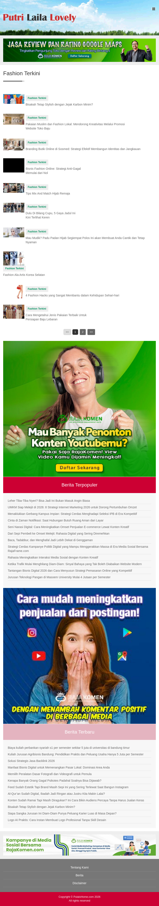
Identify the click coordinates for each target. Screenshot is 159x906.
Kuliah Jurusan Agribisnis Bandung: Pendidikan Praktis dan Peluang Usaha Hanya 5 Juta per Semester (76, 754)
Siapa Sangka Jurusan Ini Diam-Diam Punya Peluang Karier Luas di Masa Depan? (62, 813)
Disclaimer (79, 883)
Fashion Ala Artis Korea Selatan (24, 275)
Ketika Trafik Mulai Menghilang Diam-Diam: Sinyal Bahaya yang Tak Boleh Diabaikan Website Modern (75, 564)
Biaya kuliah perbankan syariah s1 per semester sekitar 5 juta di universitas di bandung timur (69, 747)
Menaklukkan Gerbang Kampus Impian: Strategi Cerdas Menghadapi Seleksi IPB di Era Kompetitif (72, 514)
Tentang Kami (80, 867)
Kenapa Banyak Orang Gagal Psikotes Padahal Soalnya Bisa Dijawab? (54, 780)
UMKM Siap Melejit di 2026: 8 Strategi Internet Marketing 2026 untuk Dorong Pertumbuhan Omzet (72, 507)
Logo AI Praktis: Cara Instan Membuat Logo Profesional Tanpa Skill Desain (57, 820)
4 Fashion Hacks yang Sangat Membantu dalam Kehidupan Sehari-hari (72, 295)
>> (91, 332)
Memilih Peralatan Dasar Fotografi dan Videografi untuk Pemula (50, 774)
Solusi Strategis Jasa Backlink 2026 (31, 761)
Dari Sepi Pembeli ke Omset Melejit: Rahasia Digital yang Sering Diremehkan (58, 533)
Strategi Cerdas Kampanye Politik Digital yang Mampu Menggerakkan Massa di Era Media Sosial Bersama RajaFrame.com (78, 549)
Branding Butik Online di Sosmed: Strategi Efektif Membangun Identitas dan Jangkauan (83, 149)
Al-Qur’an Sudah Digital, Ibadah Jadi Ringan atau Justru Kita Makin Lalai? (56, 793)
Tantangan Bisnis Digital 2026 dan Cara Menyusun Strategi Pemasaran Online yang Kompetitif (70, 570)
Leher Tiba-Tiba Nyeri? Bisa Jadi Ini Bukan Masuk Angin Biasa (49, 500)
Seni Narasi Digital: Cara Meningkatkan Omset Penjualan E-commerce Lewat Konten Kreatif (68, 527)
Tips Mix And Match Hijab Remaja (48, 193)
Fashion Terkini (37, 98)
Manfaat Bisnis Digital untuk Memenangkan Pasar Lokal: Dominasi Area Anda (59, 767)
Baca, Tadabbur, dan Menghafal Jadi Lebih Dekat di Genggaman (50, 540)
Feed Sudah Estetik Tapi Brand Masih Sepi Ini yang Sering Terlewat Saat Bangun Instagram (68, 787)
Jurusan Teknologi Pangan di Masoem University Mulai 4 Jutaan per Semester (59, 577)
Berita (79, 875)
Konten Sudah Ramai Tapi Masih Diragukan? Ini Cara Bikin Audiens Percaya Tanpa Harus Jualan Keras (76, 800)
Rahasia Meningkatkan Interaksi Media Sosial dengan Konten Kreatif (53, 557)
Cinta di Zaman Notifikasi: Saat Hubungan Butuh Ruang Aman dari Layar (56, 520)
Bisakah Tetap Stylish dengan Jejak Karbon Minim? (59, 104)
